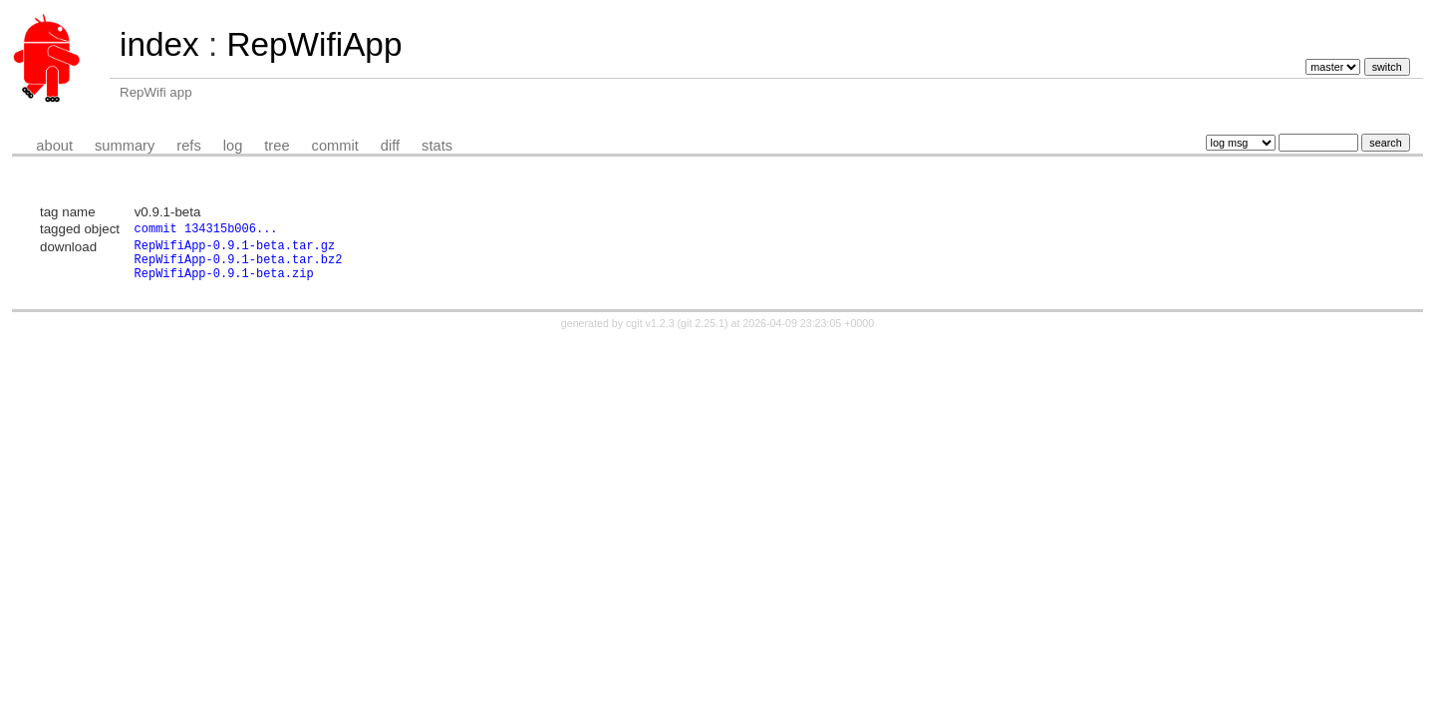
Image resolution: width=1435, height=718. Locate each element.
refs (188, 146)
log (233, 146)
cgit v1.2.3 (650, 334)
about (54, 146)
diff (390, 146)
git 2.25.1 (702, 334)
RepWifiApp (314, 44)
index (159, 44)
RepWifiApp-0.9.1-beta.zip (224, 283)
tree (276, 146)
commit (335, 146)
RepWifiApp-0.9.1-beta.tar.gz (235, 249)
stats (437, 146)
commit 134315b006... (206, 229)
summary (124, 146)
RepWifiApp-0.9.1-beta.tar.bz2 (239, 266)
